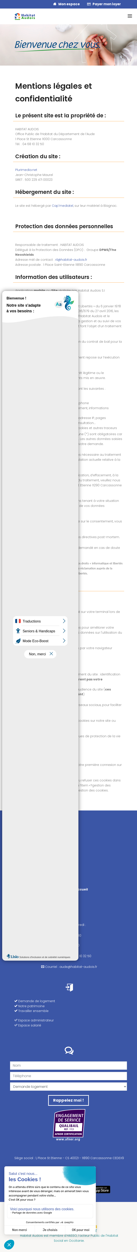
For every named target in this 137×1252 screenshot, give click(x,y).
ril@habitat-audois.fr (71, 259)
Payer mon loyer (104, 4)
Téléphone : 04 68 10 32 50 (69, 956)
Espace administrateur (34, 1020)
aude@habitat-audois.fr (78, 967)
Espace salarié (27, 1025)
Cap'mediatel (62, 205)
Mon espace (66, 4)
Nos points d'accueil (69, 889)
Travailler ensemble (31, 1011)
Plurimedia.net (26, 170)
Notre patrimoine (29, 1006)
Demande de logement (34, 1001)
